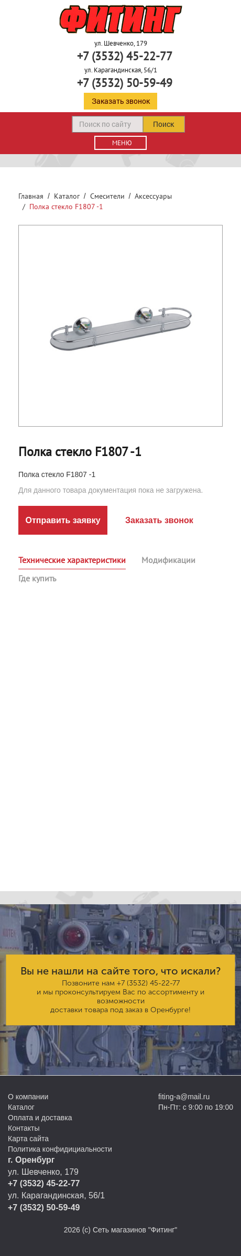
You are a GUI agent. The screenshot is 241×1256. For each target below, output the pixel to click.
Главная (30, 196)
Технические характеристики (72, 560)
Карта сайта (28, 1138)
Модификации (168, 560)
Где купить (37, 578)
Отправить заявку (62, 520)
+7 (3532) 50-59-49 (124, 82)
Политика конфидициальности (60, 1149)
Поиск (163, 124)
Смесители (107, 196)
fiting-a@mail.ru (184, 1096)
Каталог (67, 196)
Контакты (23, 1128)
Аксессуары (153, 196)
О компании (28, 1096)
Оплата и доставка (40, 1117)
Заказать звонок (121, 101)
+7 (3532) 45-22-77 (124, 56)
